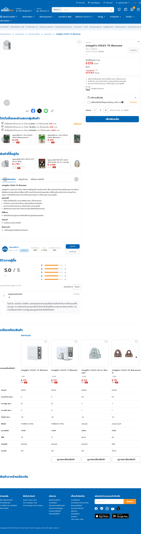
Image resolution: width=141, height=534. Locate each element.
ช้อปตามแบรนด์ (45, 16)
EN (140, 3)
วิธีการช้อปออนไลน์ (6, 500)
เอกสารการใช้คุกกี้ (55, 511)
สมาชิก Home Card (30, 500)
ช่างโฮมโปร (114, 16)
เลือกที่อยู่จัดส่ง (24, 11)
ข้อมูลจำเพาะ (23, 179)
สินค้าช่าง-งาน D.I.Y (83, 16)
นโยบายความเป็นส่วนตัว (57, 505)
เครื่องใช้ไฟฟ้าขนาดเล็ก (17, 27)
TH (135, 3)
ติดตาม (130, 501)
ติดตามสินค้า (4, 508)
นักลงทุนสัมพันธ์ (76, 505)
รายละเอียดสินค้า (9, 179)
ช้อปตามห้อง (27, 16)
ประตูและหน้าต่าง (5, 34)
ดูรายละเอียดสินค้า (66, 459)
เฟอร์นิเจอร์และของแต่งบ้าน (63, 27)
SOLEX (88, 42)
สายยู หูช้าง (48, 34)
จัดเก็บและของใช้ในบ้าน (46, 27)
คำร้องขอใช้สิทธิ (54, 514)
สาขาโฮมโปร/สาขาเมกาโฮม (80, 503)
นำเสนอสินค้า (75, 514)
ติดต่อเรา (74, 516)
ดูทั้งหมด (77, 124)
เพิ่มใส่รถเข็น (112, 119)
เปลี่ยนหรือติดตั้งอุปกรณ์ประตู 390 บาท (106, 102)
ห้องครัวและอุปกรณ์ (95, 27)
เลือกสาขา (43, 11)
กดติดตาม (24, 250)
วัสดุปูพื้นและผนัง (108, 27)
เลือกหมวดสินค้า (9, 16)
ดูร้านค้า (72, 246)
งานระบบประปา (78, 27)
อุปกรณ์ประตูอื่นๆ (34, 34)
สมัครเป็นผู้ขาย (94, 3)
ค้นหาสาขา (108, 3)
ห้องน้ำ (86, 27)
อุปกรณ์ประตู (19, 34)
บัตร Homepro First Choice (33, 505)
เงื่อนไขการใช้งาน (54, 500)
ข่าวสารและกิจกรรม (77, 508)
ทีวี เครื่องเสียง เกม (32, 27)
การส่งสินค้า (53, 503)
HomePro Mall (65, 16)
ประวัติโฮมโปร (75, 500)
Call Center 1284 (77, 519)
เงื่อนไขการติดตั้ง (37, 179)
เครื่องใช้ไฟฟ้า (4, 27)
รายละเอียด (133, 102)
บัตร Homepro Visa (30, 503)
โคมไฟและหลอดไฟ (120, 27)
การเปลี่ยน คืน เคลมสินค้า (8, 505)
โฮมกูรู (100, 16)
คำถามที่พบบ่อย (5, 503)
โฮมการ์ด (80, 3)
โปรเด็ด (129, 16)
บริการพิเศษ (4, 20)
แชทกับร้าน (72, 252)
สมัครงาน (74, 511)
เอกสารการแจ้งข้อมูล (56, 508)
